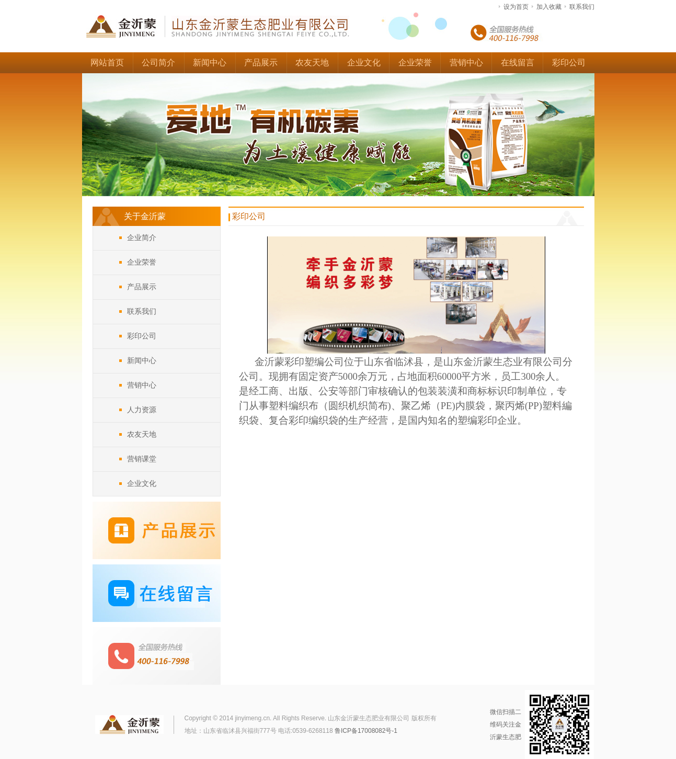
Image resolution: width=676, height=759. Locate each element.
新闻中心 (209, 62)
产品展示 (261, 62)
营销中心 (466, 62)
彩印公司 (569, 62)
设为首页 (516, 6)
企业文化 (364, 62)
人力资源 (141, 410)
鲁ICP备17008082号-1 (366, 730)
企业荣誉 (415, 62)
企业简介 (141, 238)
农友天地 (312, 62)
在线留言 (517, 62)
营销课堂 (141, 459)
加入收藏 (549, 6)
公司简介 (158, 62)
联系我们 (581, 6)
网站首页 (107, 62)
